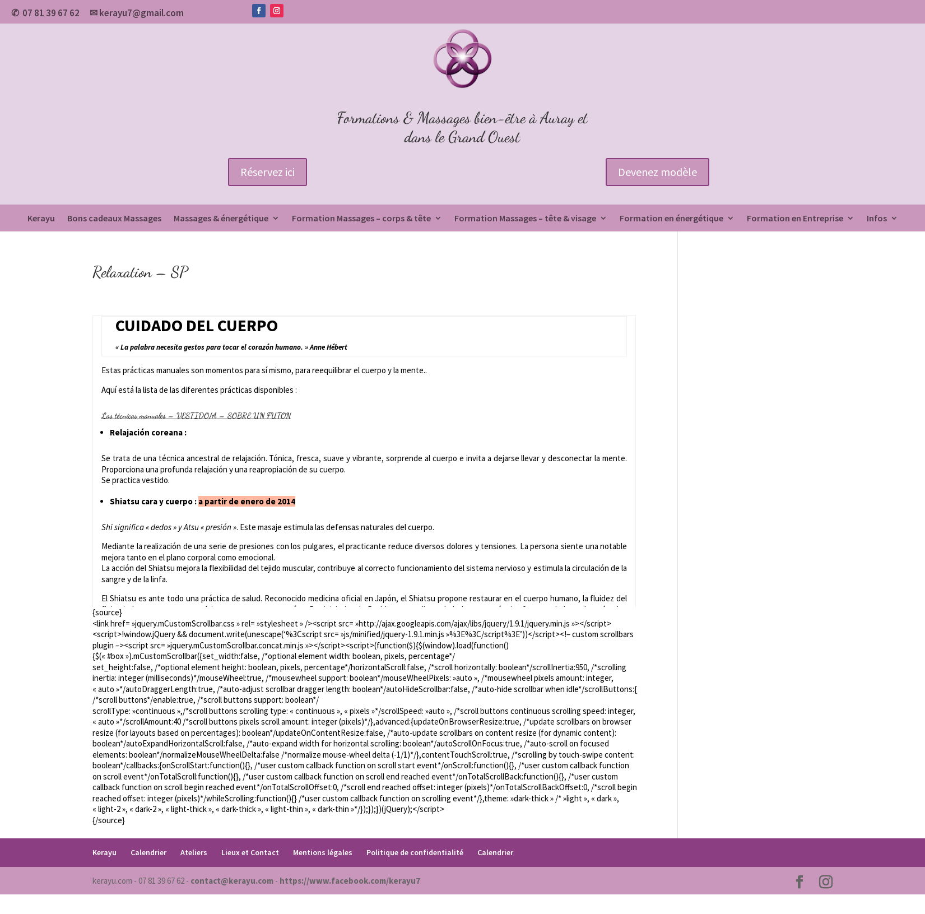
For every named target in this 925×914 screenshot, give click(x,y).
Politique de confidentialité (414, 852)
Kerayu (41, 219)
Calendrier (148, 852)
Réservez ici (267, 172)
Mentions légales (322, 852)
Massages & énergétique (221, 219)
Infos (877, 219)
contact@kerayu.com (231, 880)
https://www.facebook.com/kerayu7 (350, 880)
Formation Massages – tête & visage (525, 219)
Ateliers (193, 852)
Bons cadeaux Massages (114, 219)
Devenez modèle (657, 172)
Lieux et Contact (250, 852)
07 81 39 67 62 (51, 13)
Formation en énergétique (671, 219)
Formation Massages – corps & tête (361, 219)
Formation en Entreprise (795, 219)
